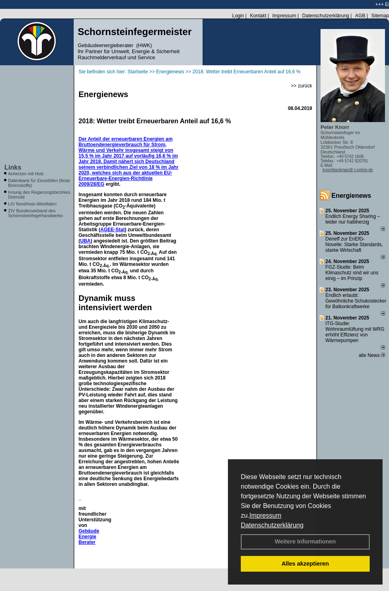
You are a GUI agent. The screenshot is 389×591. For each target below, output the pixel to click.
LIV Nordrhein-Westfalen (32, 203)
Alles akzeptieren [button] (305, 563)
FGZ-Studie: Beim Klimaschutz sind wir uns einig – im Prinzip (351, 272)
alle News (372, 355)
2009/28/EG (91, 184)
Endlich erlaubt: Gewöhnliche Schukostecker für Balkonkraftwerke (355, 300)
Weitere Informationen (305, 541)
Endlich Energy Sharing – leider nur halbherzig (352, 219)
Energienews (351, 195)
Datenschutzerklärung (272, 525)
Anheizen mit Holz (26, 173)
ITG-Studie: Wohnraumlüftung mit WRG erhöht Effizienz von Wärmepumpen (355, 332)
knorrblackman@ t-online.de (348, 170)
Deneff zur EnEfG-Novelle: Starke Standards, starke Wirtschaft (354, 244)
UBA (85, 241)
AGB (360, 16)
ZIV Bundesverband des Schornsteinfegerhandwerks (35, 213)
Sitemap (380, 16)
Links (12, 167)
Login (238, 16)
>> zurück (301, 86)
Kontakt (258, 16)
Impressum (265, 515)
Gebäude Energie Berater (89, 536)
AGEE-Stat (112, 229)
